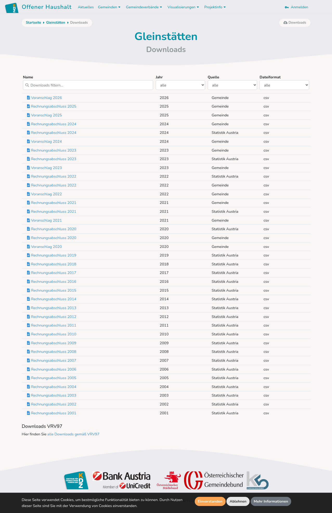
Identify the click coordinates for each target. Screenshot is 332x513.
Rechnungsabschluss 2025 (51, 106)
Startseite (33, 22)
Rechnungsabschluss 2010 (51, 334)
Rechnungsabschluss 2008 (51, 351)
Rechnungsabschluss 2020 (51, 229)
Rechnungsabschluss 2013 (51, 307)
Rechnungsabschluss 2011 (51, 325)
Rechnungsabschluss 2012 (51, 316)
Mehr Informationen (271, 501)
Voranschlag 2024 (44, 141)
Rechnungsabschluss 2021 (51, 202)
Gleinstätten (55, 22)
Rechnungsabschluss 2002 (51, 404)
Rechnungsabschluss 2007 (51, 360)
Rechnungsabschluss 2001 (51, 413)
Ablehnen (238, 501)
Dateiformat (284, 82)
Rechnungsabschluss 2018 (51, 264)
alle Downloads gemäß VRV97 (73, 434)
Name (88, 82)
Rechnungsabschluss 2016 (51, 281)
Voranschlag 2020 (44, 246)
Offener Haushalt (47, 8)
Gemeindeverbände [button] (144, 7)
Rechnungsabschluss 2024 (51, 124)
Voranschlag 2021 (44, 220)
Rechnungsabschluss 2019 (51, 255)
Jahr (180, 82)
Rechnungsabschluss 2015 (51, 290)
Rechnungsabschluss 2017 (51, 272)
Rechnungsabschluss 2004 (51, 386)
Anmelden (296, 7)
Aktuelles (86, 7)
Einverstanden (210, 501)
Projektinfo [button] (215, 7)
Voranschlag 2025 (44, 115)
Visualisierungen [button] (183, 7)
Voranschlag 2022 (44, 194)
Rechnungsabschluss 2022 (51, 176)
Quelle (232, 82)
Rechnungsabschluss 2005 (51, 377)
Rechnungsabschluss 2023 (51, 150)
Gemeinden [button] (110, 7)
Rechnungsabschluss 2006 (51, 369)
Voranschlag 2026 (44, 97)
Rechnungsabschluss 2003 (51, 395)
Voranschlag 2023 (44, 167)
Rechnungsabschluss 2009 (51, 343)
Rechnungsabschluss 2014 (51, 299)
